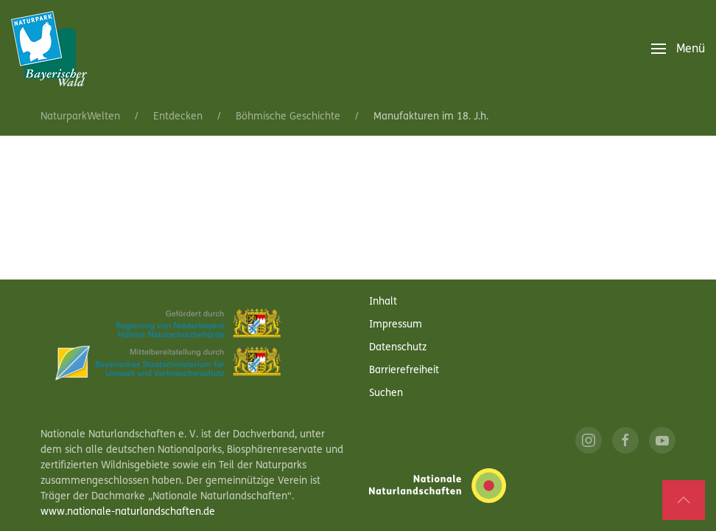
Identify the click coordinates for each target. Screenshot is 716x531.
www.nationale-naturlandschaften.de (128, 512)
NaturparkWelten (80, 116)
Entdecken (178, 116)
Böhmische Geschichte (288, 116)
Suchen (386, 393)
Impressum (395, 324)
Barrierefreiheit (404, 370)
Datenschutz (398, 347)
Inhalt (383, 302)
